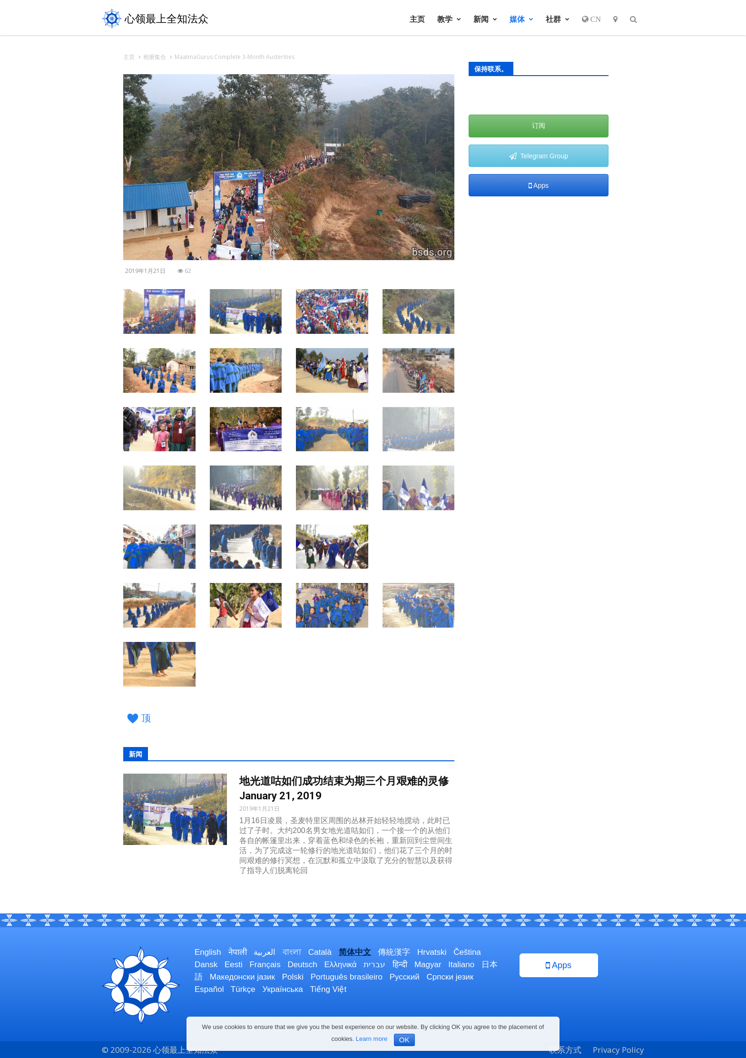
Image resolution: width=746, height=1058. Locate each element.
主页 (417, 19)
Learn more (371, 1038)
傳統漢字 (394, 952)
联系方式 (565, 1049)
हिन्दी (400, 964)
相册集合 (154, 57)
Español (209, 989)
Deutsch (302, 964)
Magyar (428, 964)
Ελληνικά (340, 964)
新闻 (485, 19)
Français (264, 964)
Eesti (234, 964)
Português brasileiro (347, 976)
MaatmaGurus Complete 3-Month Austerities (234, 57)
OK (404, 1040)
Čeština (467, 952)
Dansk (206, 964)
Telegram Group (538, 156)
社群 (557, 19)
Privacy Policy (618, 1049)
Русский (405, 976)
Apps (539, 185)
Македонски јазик (242, 976)
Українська (283, 989)
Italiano (461, 964)
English (208, 952)
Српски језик (450, 976)
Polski (293, 976)
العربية (264, 952)
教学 (449, 19)
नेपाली (237, 952)
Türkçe (243, 989)
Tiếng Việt (328, 989)
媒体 (521, 19)
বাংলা (292, 952)
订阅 (538, 125)
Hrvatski (431, 952)
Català (320, 952)
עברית (374, 964)
